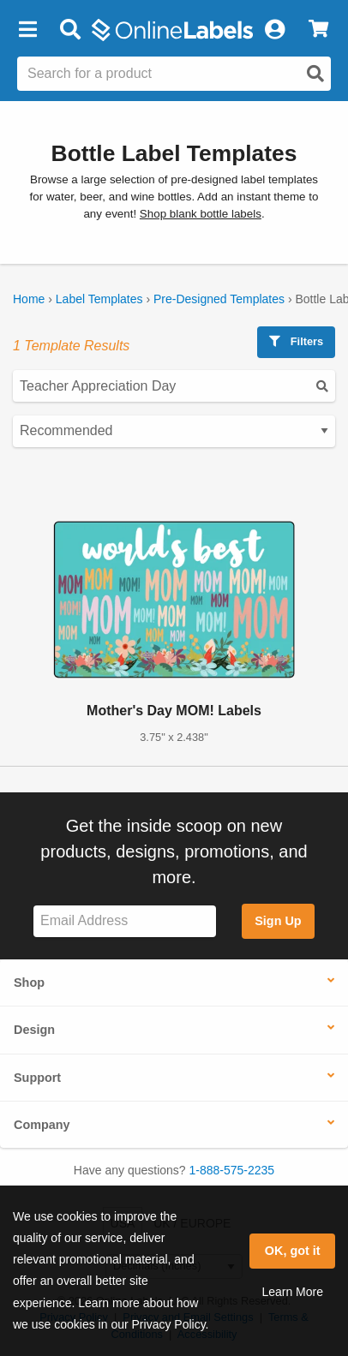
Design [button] (34, 1029)
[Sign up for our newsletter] (124, 921)
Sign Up (278, 921)
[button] (27, 30)
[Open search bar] (70, 30)
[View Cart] (318, 30)
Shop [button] (29, 982)
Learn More (292, 1292)
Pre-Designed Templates (219, 299)
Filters (296, 341)
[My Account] (274, 30)
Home (29, 299)
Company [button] (42, 1125)
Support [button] (37, 1077)
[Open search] (315, 73)
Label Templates (99, 299)
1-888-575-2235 (232, 1170)
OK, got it (293, 1250)
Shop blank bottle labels (200, 213)
